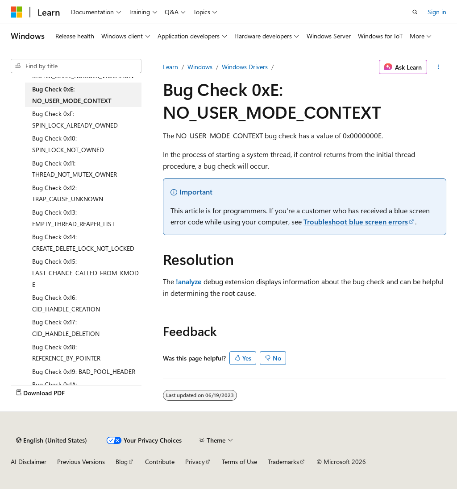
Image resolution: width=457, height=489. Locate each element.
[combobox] (76, 66)
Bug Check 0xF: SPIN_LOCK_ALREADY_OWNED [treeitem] (75, 119)
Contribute (159, 461)
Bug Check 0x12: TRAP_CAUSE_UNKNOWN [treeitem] (67, 193)
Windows (199, 66)
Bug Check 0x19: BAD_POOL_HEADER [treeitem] (83, 371)
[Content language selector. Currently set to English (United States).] (51, 440)
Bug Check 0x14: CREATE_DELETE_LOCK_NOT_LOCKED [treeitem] (83, 242)
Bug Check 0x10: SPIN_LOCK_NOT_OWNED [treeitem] (68, 144)
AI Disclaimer (28, 461)
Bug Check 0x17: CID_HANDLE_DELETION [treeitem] (66, 328)
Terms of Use (239, 461)
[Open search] (415, 12)
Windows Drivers (245, 66)
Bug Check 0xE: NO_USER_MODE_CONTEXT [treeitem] (72, 95)
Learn (170, 66)
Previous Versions (81, 461)
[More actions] (438, 67)
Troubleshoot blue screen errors (355, 221)
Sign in (437, 12)
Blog (122, 461)
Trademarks (283, 461)
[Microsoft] (16, 12)
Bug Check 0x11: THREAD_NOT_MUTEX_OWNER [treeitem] (74, 169)
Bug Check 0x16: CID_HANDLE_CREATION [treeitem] (66, 303)
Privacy (195, 461)
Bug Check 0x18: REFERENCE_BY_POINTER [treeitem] (66, 353)
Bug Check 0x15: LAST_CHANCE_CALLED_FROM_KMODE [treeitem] (85, 272)
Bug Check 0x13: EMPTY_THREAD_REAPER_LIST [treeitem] (73, 218)
